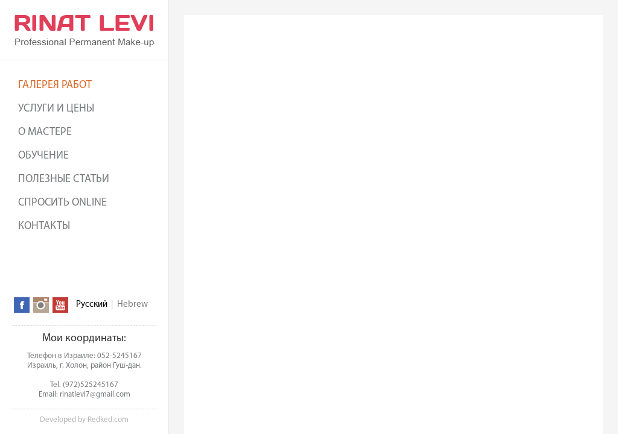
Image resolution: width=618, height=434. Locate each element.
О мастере (45, 132)
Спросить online (62, 203)
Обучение (43, 156)
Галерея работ (55, 85)
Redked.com (108, 420)
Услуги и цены (56, 109)
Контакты (44, 226)
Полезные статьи (63, 179)
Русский (91, 304)
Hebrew (132, 304)
